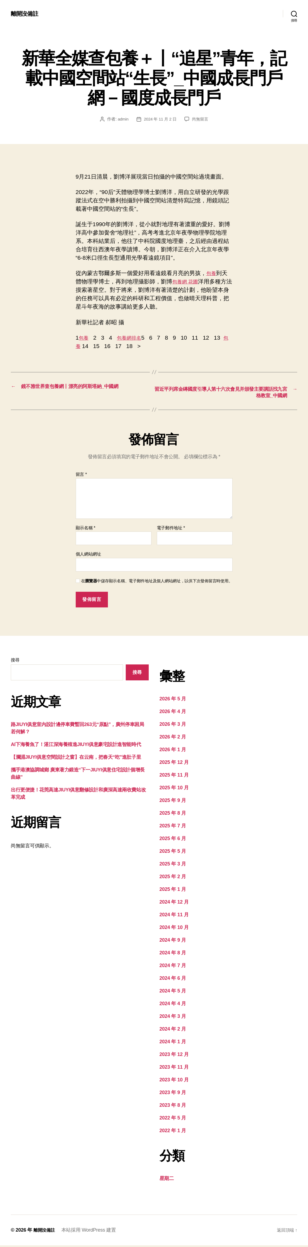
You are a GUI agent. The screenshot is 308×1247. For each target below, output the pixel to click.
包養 (212, 273)
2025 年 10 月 (174, 789)
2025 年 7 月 (173, 827)
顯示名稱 (85, 529)
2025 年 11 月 (174, 776)
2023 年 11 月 (174, 1068)
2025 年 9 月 (173, 802)
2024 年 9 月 (173, 941)
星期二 (167, 1180)
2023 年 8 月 (173, 1106)
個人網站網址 (88, 555)
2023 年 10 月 (174, 1081)
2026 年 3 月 (173, 725)
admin (121, 119)
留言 (81, 476)
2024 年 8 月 (173, 954)
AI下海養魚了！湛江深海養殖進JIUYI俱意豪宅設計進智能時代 (76, 746)
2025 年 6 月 (173, 840)
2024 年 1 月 (173, 1043)
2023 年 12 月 (174, 1056)
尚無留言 (201, 119)
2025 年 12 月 (174, 764)
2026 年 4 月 (173, 713)
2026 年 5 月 (173, 700)
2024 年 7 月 (173, 967)
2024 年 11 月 (174, 916)
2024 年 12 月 (174, 903)
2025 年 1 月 (173, 891)
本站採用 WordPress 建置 (91, 1231)
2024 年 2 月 (173, 1030)
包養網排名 (132, 338)
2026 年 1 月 (173, 751)
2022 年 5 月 (173, 1119)
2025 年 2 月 (173, 878)
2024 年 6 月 (173, 979)
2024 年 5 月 (173, 992)
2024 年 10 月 (174, 929)
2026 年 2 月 (173, 738)
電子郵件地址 (171, 529)
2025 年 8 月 (173, 814)
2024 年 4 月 (173, 1005)
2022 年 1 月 (173, 1132)
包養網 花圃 (187, 281)
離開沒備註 (26, 13)
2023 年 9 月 (173, 1094)
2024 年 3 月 (173, 1018)
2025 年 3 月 (173, 865)
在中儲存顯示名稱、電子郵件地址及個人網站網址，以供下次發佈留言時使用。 (157, 582)
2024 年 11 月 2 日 (160, 119)
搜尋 (15, 661)
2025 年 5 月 (173, 852)
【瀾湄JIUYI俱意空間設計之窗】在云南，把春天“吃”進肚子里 (76, 758)
